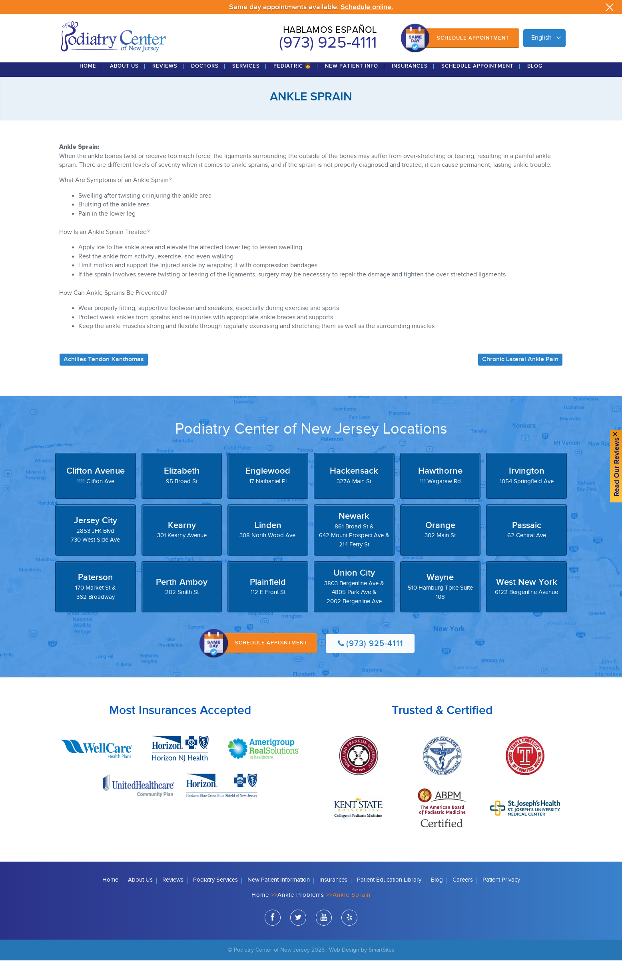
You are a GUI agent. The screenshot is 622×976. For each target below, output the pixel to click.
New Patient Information (278, 895)
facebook (273, 935)
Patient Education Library (389, 895)
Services (246, 82)
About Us (124, 82)
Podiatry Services (215, 895)
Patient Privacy (501, 895)
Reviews (164, 82)
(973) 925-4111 (328, 42)
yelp (349, 935)
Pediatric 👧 (292, 82)
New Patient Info (351, 82)
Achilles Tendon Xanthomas (104, 375)
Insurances (410, 82)
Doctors (205, 82)
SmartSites (382, 965)
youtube (324, 935)
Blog (534, 82)
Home (88, 82)
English (541, 38)
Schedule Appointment (473, 38)
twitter (298, 935)
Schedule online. (367, 7)
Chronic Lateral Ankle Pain (520, 375)
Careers (463, 895)
